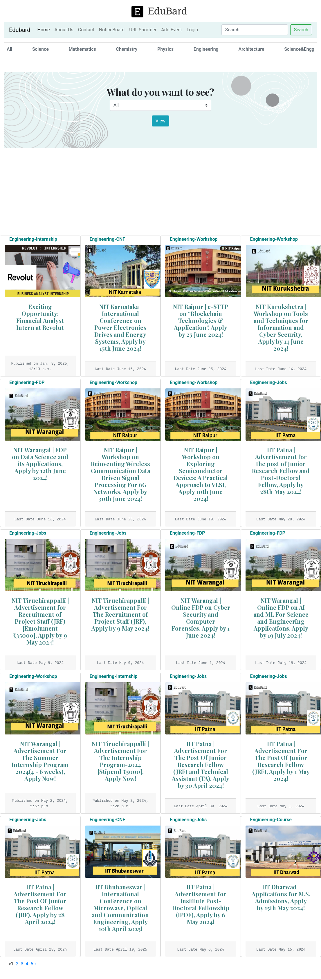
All (9, 49)
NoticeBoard (112, 29)
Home (44, 29)
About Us (64, 29)
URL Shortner (142, 29)
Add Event (171, 29)
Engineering (206, 49)
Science (40, 49)
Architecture (251, 49)
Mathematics (82, 49)
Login (192, 29)
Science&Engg (299, 49)
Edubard (19, 29)
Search (301, 29)
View (161, 121)
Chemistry (126, 49)
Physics (165, 49)
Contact (86, 29)
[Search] (254, 29)
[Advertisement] (160, 190)
